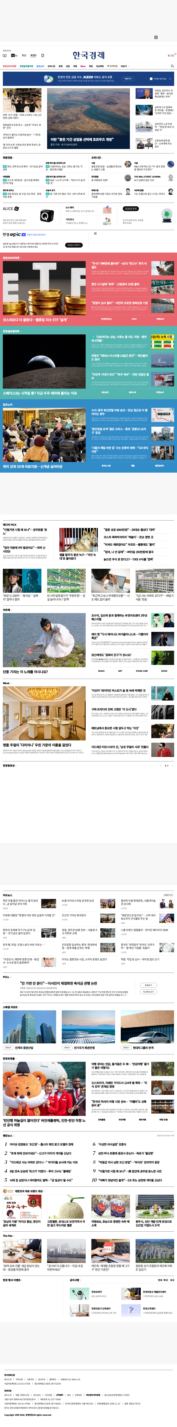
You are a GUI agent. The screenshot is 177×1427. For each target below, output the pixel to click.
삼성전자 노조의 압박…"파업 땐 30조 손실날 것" (164, 126)
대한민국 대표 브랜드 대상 (29, 1191)
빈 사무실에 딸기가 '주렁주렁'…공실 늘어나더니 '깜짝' (66, 597)
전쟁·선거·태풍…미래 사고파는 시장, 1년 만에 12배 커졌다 (22, 116)
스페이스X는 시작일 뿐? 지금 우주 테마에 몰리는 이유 (40, 393)
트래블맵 (101, 1119)
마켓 (160, 319)
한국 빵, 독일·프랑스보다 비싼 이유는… (23, 945)
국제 (75, 66)
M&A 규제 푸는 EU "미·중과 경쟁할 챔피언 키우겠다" (149, 168)
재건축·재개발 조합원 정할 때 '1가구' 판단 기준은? (110, 1268)
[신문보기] (5, 55)
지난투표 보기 (148, 991)
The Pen (7, 1236)
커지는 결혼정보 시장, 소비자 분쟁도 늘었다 (84, 959)
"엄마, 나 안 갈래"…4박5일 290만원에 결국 (128, 552)
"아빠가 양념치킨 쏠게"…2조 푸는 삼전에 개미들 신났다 (130, 1180)
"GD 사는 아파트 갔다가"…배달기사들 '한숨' (155, 597)
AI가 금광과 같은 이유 (144, 180)
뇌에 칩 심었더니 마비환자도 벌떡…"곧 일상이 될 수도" (41, 1180)
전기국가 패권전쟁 (78, 1048)
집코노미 (40, 66)
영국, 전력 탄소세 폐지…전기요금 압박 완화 (23, 168)
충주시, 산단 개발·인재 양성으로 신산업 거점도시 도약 (154, 1223)
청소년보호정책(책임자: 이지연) (116, 1395)
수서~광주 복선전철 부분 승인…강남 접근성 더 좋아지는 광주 (119, 412)
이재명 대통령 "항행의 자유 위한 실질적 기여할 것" (29, 915)
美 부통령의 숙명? (99, 180)
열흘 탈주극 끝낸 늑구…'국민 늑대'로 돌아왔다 (77, 557)
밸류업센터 (159, 465)
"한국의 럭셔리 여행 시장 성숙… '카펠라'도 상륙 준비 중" (118, 1103)
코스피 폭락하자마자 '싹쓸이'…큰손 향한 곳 (128, 537)
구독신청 (19, 1379)
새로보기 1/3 (168, 895)
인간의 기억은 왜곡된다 (74, 915)
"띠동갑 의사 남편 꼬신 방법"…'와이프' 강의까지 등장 (128, 1162)
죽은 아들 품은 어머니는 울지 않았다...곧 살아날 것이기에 (20, 902)
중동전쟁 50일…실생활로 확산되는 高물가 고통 (106, 168)
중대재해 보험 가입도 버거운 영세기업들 (106, 195)
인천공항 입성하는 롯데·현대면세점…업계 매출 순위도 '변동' (79, 946)
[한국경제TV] (14, 55)
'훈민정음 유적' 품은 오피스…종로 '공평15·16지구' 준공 (118, 431)
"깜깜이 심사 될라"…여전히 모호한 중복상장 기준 (119, 303)
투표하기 (148, 985)
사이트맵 (48, 1395)
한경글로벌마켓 (26, 66)
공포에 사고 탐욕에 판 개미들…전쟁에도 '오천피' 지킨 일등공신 (164, 111)
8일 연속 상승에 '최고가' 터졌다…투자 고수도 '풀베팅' (40, 1171)
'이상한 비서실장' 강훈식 (112, 1144)
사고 (172, 1280)
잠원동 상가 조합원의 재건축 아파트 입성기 (154, 1268)
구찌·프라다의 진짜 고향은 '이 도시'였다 (113, 709)
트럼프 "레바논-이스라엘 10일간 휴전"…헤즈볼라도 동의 (119, 357)
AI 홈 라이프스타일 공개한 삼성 (78, 901)
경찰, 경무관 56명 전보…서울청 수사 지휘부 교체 (80, 931)
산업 (68, 66)
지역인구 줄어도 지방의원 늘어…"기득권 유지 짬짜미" (21, 136)
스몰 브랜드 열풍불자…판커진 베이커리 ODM (144, 930)
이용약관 (78, 1395)
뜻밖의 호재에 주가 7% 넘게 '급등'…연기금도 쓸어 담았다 (19, 931)
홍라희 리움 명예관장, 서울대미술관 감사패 (138, 902)
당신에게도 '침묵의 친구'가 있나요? (111, 655)
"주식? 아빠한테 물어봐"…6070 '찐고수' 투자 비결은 (119, 265)
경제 (60, 66)
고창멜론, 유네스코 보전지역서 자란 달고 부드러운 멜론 (66, 1223)
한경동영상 (9, 765)
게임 (91, 66)
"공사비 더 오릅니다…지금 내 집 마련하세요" (65, 1268)
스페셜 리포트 (10, 1007)
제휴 (17, 1395)
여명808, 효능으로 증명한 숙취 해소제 (110, 1223)
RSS (69, 1395)
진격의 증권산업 (18, 1048)
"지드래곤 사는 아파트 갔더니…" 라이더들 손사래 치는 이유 (44, 1162)
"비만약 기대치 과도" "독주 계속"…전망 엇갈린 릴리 (120, 376)
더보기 (124, 66)
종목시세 (132, 392)
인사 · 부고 (163, 1280)
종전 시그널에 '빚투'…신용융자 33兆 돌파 (115, 284)
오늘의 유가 (50, 190)
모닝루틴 (100, 66)
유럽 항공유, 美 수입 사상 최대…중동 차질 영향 (22, 195)
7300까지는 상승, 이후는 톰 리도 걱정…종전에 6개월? (64, 168)
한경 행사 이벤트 (11, 1280)
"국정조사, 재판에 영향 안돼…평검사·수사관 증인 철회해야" (21, 960)
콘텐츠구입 (24, 1395)
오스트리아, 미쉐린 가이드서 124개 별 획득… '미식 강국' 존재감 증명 (119, 1085)
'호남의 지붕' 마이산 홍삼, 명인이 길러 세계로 (22, 1223)
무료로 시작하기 (74, 245)
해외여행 (142, 1119)
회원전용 (7, 157)
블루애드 (53, 1379)
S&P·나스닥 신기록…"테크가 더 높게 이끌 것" (65, 181)
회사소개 (7, 1379)
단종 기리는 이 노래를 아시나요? (25, 671)
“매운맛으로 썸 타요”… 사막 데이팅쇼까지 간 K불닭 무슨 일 (138, 916)
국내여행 (122, 1119)
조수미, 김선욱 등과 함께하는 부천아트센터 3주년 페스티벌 (119, 617)
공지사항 (74, 1280)
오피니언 (51, 66)
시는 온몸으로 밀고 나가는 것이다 (149, 193)
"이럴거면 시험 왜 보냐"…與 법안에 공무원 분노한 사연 (129, 1171)
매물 (133, 465)
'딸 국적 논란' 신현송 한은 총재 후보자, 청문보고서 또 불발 (22, 146)
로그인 (171, 55)
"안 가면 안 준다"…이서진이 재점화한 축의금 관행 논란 (58, 983)
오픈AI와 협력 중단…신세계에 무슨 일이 (163, 143)
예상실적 (105, 392)
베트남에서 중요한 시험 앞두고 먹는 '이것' (115, 728)
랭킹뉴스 (7, 1135)
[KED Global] (33, 55)
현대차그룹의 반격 (137, 1048)
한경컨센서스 (106, 319)
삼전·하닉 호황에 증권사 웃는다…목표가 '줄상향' (125, 1153)
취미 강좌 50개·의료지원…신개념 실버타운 (33, 466)
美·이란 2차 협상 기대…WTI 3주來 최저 (65, 195)
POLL (6, 977)
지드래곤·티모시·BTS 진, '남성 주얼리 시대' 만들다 (119, 747)
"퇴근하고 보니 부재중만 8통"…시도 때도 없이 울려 (110, 597)
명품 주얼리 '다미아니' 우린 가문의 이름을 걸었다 (37, 745)
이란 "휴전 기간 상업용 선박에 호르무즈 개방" (82, 139)
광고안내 (41, 1379)
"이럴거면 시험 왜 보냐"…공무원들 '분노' (25, 531)
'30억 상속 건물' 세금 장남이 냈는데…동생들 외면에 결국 (21, 1268)
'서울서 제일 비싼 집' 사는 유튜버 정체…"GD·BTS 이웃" (119, 449)
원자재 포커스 (8, 190)
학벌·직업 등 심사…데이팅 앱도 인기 (140, 959)
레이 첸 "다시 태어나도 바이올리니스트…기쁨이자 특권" (119, 636)
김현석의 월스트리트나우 (56, 163)
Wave (83, 66)
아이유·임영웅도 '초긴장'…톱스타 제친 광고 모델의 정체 (41, 1144)
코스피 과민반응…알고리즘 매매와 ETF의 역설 (21, 181)
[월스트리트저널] (24, 55)
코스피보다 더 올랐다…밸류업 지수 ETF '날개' (35, 320)
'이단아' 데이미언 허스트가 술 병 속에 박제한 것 (118, 690)
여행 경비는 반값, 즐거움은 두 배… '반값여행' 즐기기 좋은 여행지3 (120, 1066)
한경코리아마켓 (9, 66)
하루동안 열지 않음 (160, 78)
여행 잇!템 (163, 1119)
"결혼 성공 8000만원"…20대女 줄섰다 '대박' (129, 530)
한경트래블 (9, 1058)
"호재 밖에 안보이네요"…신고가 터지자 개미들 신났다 (40, 1153)
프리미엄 (113, 66)
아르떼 (6, 610)
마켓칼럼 (6, 176)
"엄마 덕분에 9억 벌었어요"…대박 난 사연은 (24, 549)
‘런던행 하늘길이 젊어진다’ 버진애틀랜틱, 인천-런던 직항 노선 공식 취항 (44, 1122)
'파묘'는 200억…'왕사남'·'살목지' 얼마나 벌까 (20, 597)
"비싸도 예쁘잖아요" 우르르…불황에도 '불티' (129, 544)
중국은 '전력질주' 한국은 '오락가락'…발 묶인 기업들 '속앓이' (138, 946)
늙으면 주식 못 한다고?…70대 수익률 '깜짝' (128, 559)
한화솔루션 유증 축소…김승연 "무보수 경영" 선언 (22, 126)
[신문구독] (42, 55)
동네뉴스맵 (106, 465)
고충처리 (30, 1379)
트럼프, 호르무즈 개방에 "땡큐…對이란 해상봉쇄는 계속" (164, 93)
